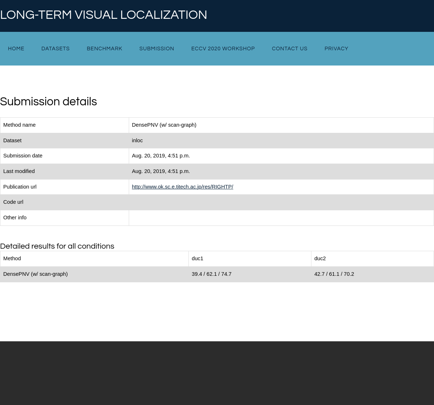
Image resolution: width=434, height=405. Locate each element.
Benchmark (104, 48)
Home (16, 48)
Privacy (337, 48)
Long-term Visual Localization (103, 15)
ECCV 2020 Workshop (223, 48)
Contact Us (290, 48)
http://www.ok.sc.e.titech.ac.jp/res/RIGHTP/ (182, 187)
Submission (156, 48)
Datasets (56, 48)
